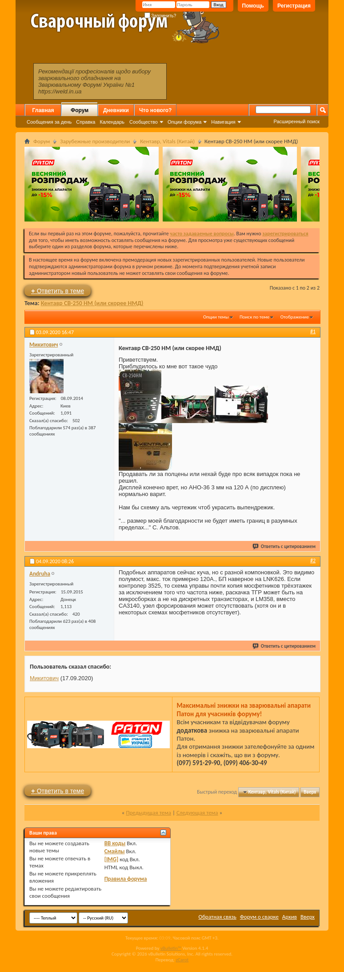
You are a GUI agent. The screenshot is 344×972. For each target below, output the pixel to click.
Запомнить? (160, 15)
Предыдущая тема (148, 812)
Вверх (310, 792)
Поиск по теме (254, 317)
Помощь (253, 6)
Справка (85, 122)
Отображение (294, 317)
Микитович (44, 678)
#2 (313, 560)
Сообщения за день (49, 122)
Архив (289, 916)
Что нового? (155, 110)
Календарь (112, 122)
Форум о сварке (259, 916)
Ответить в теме (57, 290)
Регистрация (294, 6)
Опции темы (216, 317)
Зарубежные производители (95, 141)
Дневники (116, 110)
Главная (43, 110)
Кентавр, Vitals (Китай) (167, 141)
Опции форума (184, 122)
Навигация (223, 122)
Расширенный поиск (296, 121)
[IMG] (111, 859)
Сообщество (143, 122)
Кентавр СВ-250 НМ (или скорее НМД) (92, 303)
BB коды (115, 843)
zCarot (182, 960)
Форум (79, 110)
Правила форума (125, 878)
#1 (313, 331)
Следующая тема (197, 812)
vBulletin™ (170, 948)
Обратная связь (217, 916)
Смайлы (114, 851)
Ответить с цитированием (284, 546)
